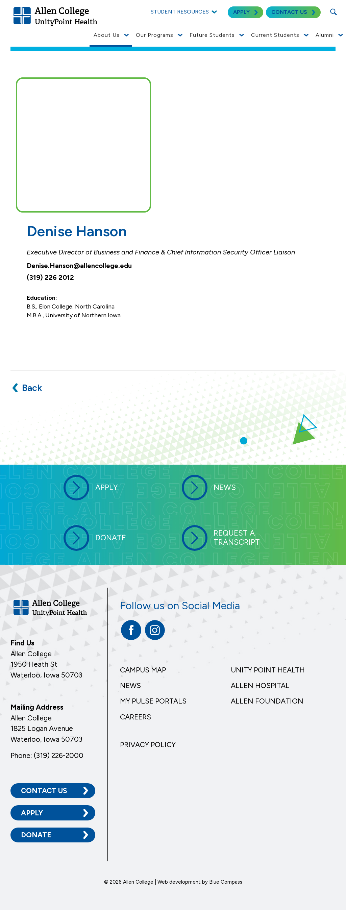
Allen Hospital (260, 685)
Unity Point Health (268, 670)
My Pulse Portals (153, 701)
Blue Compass (225, 882)
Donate (36, 834)
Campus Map (143, 670)
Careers (135, 717)
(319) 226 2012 (50, 277)
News (130, 685)
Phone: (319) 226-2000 (46, 755)
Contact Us (44, 790)
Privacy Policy (148, 744)
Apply (32, 812)
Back (32, 387)
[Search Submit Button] (333, 11)
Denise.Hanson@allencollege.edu (79, 266)
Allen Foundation (267, 701)
